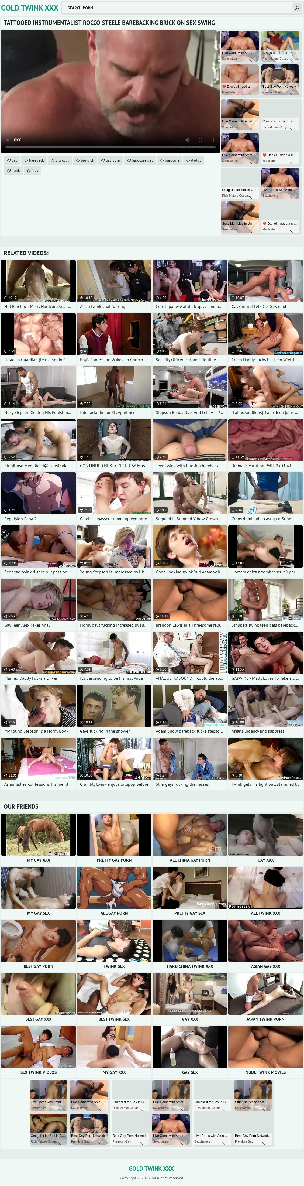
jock (35, 170)
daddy (196, 160)
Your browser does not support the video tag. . (110, 91)
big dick (87, 160)
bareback (36, 160)
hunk (16, 170)
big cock (62, 160)
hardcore (172, 160)
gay (15, 160)
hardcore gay (142, 160)
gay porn (113, 160)
